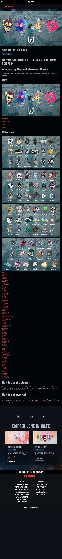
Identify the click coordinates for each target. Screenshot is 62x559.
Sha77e (4, 329)
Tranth (4, 337)
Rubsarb (4, 326)
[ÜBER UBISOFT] (31, 546)
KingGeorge (5, 300)
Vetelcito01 (5, 376)
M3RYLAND (5, 312)
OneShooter (5, 377)
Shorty (4, 331)
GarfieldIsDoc (6, 347)
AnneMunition (6, 276)
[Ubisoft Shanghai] (22, 498)
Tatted (4, 335)
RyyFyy (4, 350)
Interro (4, 292)
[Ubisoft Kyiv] (22, 491)
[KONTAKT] (31, 553)
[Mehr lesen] (12, 461)
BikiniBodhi (5, 280)
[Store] (31, 542)
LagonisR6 (5, 303)
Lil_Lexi (4, 305)
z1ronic (4, 342)
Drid (3, 286)
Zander (4, 344)
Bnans (4, 281)
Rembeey (4, 373)
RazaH (4, 324)
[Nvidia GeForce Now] (31, 508)
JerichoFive (5, 293)
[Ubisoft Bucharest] (22, 489)
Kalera (4, 299)
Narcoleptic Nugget (7, 316)
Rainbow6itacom (6, 354)
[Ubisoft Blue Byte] (22, 487)
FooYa (4, 367)
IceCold (4, 369)
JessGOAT (5, 294)
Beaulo (4, 277)
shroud (4, 332)
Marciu (4, 371)
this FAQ (22, 390)
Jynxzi (4, 296)
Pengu (4, 322)
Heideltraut (5, 290)
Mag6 (3, 310)
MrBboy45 (5, 315)
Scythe (4, 127)
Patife (3, 321)
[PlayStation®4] (41, 491)
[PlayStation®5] (41, 489)
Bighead (4, 278)
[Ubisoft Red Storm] (22, 493)
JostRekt (4, 357)
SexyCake (5, 328)
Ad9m (3, 273)
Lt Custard (5, 306)
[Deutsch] (31, 530)
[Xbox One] (41, 487)
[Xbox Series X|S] (41, 486)
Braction (4, 283)
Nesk (3, 318)
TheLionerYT (5, 363)
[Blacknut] (31, 509)
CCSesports (5, 284)
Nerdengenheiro (6, 353)
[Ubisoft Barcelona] (22, 486)
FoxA (3, 351)
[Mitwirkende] (22, 501)
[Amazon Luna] (41, 494)
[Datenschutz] (31, 555)
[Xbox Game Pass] (41, 484)
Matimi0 (4, 313)
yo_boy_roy (5, 341)
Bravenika (5, 118)
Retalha (4, 366)
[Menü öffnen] (2, 6)
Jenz (3, 124)
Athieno (4, 370)
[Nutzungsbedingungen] (31, 557)
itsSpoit (4, 364)
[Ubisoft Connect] (31, 544)
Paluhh (4, 360)
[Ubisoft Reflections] (22, 494)
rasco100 (4, 374)
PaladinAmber (6, 319)
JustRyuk (4, 358)
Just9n (4, 297)
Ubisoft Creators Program (43, 402)
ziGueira (4, 345)
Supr (3, 348)
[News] (31, 547)
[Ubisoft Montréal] (22, 484)
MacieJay (4, 309)
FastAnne (4, 287)
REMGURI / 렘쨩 (6, 325)
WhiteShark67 (6, 340)
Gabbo (4, 289)
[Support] (31, 549)
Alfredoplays (5, 274)
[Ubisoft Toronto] (22, 499)
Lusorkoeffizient (6, 308)
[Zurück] (31, 417)
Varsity (4, 338)
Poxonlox (4, 361)
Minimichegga (6, 356)
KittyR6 (4, 302)
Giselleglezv (5, 121)
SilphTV (4, 334)
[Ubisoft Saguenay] (22, 496)
